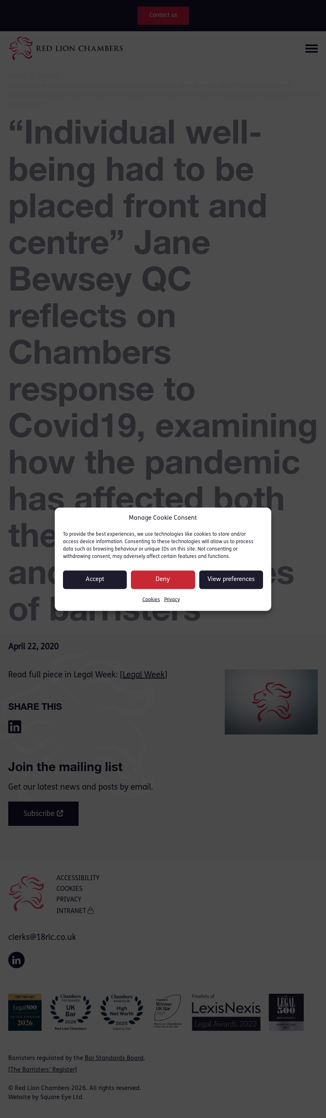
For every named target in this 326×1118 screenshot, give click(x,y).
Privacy (172, 599)
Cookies (151, 599)
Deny (163, 579)
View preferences (231, 579)
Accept (95, 579)
